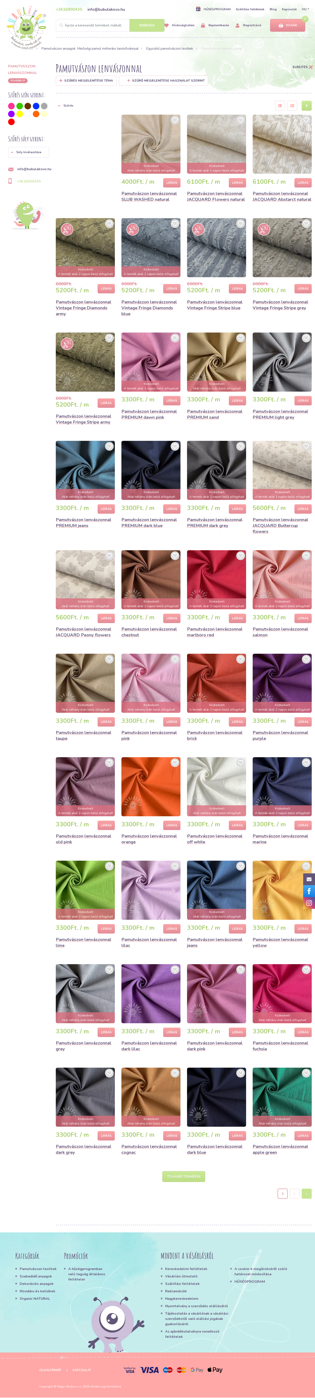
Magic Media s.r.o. (69, 1387)
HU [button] (304, 9)
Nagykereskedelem (181, 1299)
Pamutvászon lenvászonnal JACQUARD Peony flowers (83, 632)
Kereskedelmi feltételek (186, 1269)
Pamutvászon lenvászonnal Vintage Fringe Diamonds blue (149, 308)
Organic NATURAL (35, 1299)
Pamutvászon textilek (38, 1269)
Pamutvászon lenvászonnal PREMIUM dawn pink (149, 414)
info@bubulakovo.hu (106, 9)
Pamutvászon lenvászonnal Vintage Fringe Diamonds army (83, 308)
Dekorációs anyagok (37, 1284)
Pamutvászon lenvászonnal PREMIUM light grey (280, 414)
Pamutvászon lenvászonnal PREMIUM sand (215, 414)
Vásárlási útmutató (181, 1276)
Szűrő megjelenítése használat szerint (166, 81)
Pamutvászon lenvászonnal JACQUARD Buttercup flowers (280, 525)
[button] (29, 152)
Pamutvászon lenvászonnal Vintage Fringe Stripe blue (215, 305)
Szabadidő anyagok (36, 1276)
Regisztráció (248, 25)
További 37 (17, 80)
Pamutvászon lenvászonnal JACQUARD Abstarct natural (282, 196)
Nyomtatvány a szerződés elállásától (196, 1306)
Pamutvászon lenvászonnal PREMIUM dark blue (149, 523)
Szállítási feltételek (250, 9)
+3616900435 (69, 9)
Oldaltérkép (50, 1370)
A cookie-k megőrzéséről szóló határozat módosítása (260, 1272)
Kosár (287, 25)
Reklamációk (176, 1291)
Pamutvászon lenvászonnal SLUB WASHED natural (149, 196)
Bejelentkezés (215, 25)
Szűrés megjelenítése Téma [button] (88, 81)
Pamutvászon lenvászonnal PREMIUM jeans (83, 523)
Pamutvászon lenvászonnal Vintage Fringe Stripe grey (280, 305)
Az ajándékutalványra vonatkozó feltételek (192, 1335)
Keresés (147, 25)
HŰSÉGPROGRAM (213, 9)
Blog (273, 9)
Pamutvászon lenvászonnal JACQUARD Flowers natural (216, 196)
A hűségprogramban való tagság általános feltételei (86, 1274)
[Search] (110, 25)
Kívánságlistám (179, 25)
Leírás (171, 183)
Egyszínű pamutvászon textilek (169, 48)
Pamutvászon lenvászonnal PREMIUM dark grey (215, 523)
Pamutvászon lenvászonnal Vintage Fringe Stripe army (83, 419)
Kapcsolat (289, 9)
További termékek (184, 1176)
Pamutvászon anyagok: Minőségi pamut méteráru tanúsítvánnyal (89, 48)
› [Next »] (306, 1194)
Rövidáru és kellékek (37, 1291)
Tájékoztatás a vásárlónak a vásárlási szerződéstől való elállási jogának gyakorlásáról (196, 1319)
